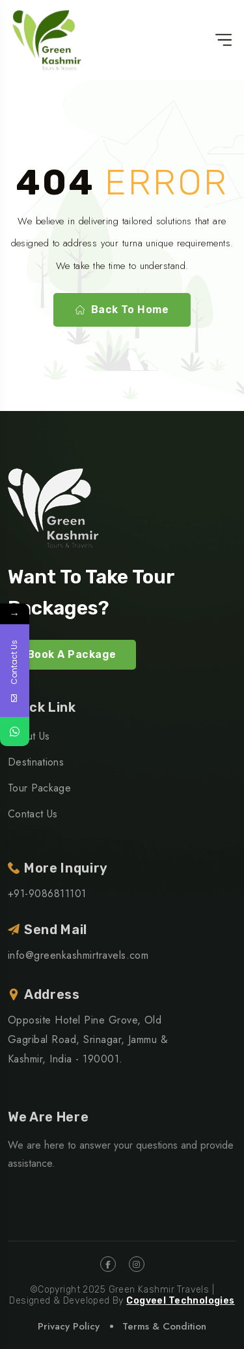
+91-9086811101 (47, 893)
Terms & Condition (164, 1326)
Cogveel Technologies (180, 1300)
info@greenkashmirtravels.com (78, 955)
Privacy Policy (69, 1326)
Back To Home (122, 309)
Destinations (36, 762)
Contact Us (32, 813)
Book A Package (71, 654)
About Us (29, 736)
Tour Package (39, 787)
